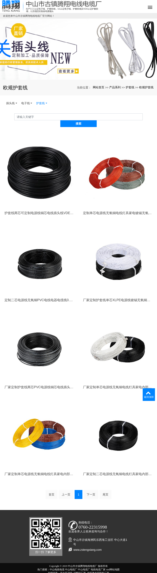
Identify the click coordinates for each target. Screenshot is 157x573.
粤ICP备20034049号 (78, 569)
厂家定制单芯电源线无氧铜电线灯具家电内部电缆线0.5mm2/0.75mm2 (39, 467)
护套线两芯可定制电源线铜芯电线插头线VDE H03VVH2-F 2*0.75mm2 (39, 206)
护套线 (130, 87)
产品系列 (115, 87)
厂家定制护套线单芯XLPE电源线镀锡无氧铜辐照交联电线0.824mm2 (118, 293)
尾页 (105, 487)
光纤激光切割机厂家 (98, 566)
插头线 (10, 103)
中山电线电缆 (57, 562)
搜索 (143, 116)
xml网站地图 (113, 562)
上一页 (66, 487)
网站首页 (98, 87)
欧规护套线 (146, 87)
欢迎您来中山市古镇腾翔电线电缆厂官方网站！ (29, 15)
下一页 (91, 487)
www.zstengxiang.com (87, 543)
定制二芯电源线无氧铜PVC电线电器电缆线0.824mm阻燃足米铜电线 (39, 293)
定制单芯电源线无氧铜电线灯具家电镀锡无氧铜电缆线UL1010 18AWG (118, 206)
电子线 (25, 103)
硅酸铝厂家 (80, 566)
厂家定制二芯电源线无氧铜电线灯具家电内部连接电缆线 (118, 467)
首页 (51, 487)
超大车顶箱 (66, 566)
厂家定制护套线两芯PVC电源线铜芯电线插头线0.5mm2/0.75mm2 (39, 380)
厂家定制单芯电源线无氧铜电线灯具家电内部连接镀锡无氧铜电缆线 (118, 380)
